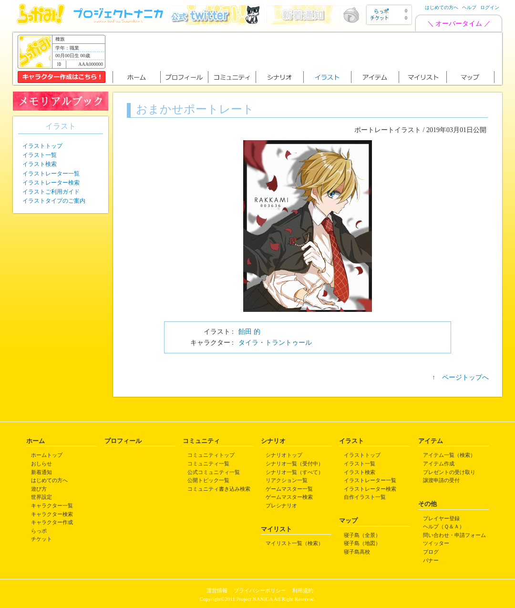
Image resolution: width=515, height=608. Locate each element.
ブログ (431, 552)
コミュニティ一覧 (208, 463)
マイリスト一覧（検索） (294, 543)
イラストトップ (42, 146)
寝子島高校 (357, 552)
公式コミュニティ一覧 (213, 472)
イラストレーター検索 (51, 182)
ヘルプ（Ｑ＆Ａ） (443, 526)
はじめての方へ (441, 7)
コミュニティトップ (211, 455)
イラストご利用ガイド (51, 191)
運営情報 (216, 590)
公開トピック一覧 (208, 480)
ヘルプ (469, 7)
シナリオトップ (284, 455)
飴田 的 (249, 331)
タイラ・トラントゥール (275, 342)
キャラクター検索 (52, 514)
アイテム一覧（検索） (449, 455)
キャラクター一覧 (52, 505)
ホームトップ (46, 455)
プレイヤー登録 (441, 518)
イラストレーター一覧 (51, 173)
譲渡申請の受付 (441, 480)
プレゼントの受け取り (449, 472)
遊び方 (39, 489)
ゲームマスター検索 (289, 497)
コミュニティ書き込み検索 (218, 489)
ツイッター (436, 543)
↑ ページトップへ (460, 377)
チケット (41, 539)
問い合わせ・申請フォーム (454, 535)
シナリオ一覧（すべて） (294, 472)
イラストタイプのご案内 (53, 200)
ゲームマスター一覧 (289, 489)
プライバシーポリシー (260, 590)
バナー (431, 560)
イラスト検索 (39, 164)
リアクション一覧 (287, 480)
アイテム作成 (438, 463)
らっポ (39, 531)
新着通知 (41, 472)
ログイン (489, 7)
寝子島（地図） (362, 543)
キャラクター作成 (52, 522)
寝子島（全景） (362, 535)
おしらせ (41, 463)
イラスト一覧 (39, 155)
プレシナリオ (281, 505)
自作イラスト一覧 (365, 497)
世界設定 (41, 497)
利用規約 (302, 590)
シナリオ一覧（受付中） (294, 463)
